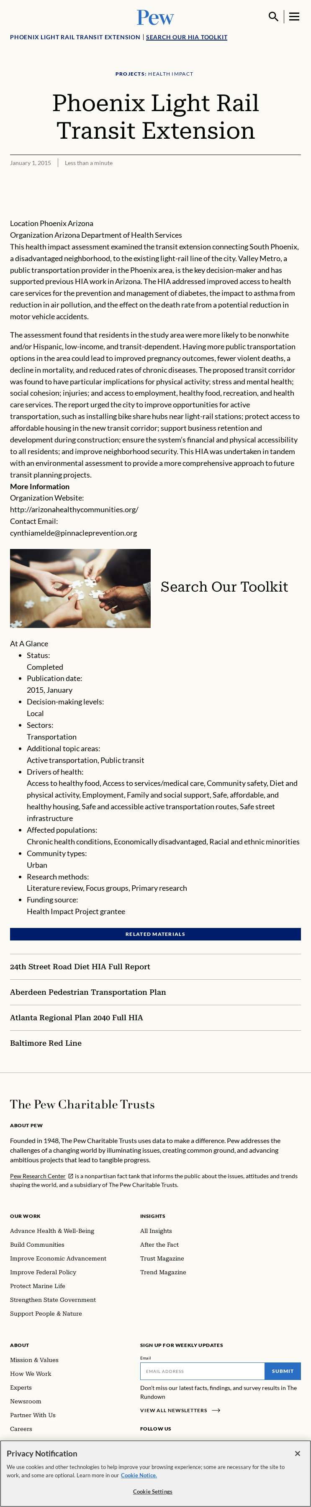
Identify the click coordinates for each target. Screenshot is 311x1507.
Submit (283, 1371)
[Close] (297, 1453)
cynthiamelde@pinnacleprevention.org (73, 532)
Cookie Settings (152, 1491)
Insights (153, 1216)
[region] (155, 1473)
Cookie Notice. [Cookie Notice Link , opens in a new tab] (139, 1475)
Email (146, 1358)
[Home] (82, 1104)
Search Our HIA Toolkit (187, 37)
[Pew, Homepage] (156, 16)
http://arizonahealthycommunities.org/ (74, 509)
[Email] (202, 1371)
